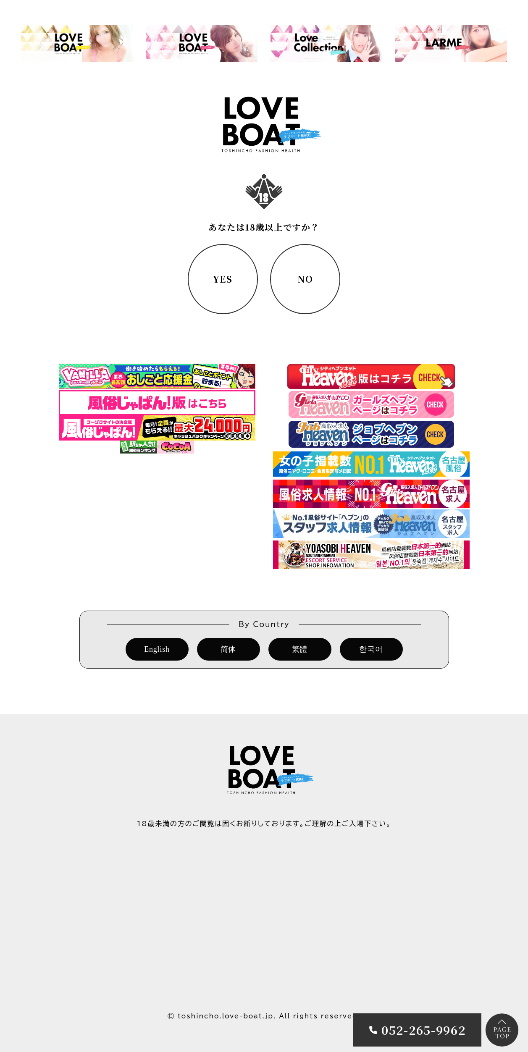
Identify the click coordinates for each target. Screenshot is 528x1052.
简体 (228, 649)
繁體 (300, 649)
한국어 (371, 649)
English (157, 649)
